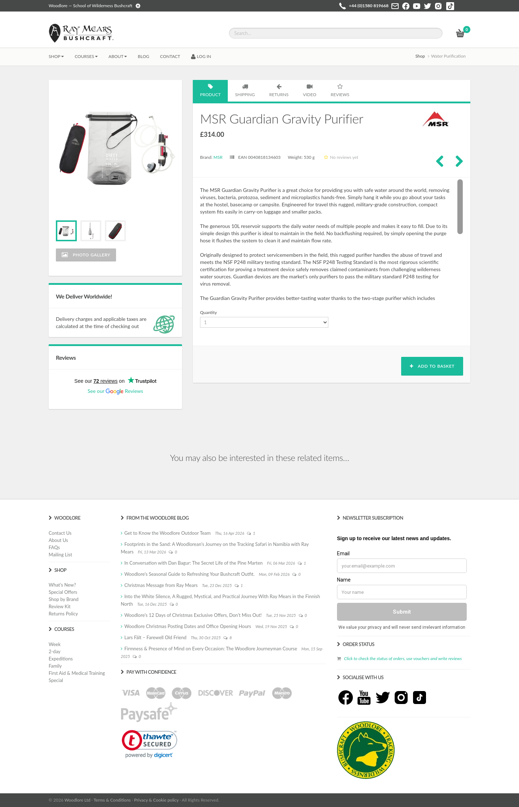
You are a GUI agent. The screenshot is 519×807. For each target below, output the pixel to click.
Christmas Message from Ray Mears (161, 585)
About (117, 56)
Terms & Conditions (112, 800)
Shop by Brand (64, 599)
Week (55, 644)
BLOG (143, 56)
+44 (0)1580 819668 (369, 5)
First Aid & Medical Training (77, 673)
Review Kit (60, 606)
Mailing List (60, 554)
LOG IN (201, 56)
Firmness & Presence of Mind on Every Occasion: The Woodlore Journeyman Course (210, 648)
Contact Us (60, 533)
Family (55, 666)
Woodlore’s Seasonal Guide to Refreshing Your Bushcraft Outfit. (189, 574)
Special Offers (63, 592)
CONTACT (170, 56)
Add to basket (432, 366)
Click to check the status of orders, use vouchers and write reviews (403, 658)
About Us (58, 540)
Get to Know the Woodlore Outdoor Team (167, 533)
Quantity (208, 312)
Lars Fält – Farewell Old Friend (155, 637)
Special (56, 680)
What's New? (62, 585)
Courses (86, 56)
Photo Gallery (86, 254)
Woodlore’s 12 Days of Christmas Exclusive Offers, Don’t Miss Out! (193, 615)
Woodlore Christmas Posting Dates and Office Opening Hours (187, 626)
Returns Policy (63, 614)
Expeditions (61, 659)
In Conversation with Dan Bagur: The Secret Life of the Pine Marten (193, 563)
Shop (56, 56)
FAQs (54, 547)
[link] (149, 744)
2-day (55, 651)
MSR (217, 157)
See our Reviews (115, 391)
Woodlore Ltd (77, 800)
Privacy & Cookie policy (156, 800)
